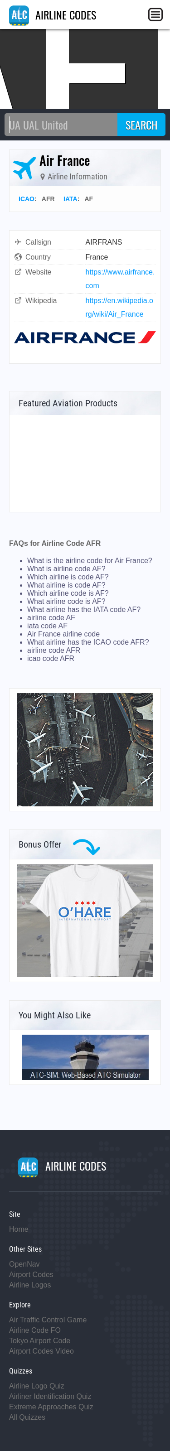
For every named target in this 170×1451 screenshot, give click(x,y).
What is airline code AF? (66, 569)
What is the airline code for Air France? (89, 560)
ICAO (26, 198)
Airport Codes (31, 1274)
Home (19, 1229)
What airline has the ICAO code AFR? (88, 642)
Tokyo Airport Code (39, 1341)
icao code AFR (50, 658)
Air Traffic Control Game (48, 1320)
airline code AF (51, 618)
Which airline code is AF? (68, 593)
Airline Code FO (35, 1330)
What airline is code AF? (66, 585)
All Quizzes (27, 1417)
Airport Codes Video (41, 1351)
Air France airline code (63, 634)
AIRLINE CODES (52, 14)
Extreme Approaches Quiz (51, 1407)
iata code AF (47, 626)
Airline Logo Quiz (36, 1386)
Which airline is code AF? (68, 577)
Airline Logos (30, 1285)
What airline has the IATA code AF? (84, 609)
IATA (70, 198)
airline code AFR (53, 650)
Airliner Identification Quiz (50, 1396)
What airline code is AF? (66, 601)
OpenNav (24, 1264)
